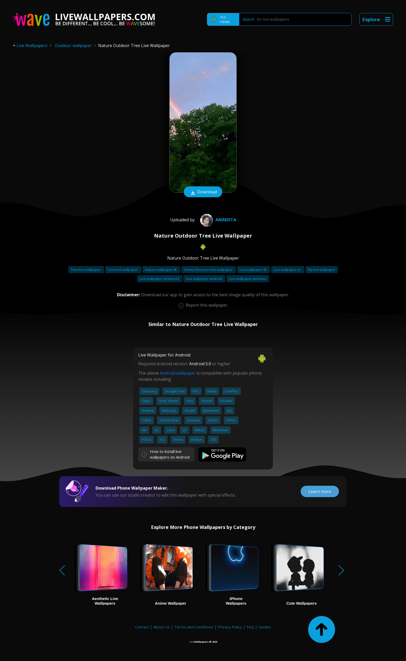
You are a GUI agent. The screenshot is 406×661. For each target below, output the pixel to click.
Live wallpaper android (204, 278)
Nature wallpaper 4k (161, 269)
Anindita (217, 220)
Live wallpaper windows (247, 278)
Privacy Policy (230, 626)
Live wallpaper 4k (253, 269)
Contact (142, 626)
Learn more (319, 491)
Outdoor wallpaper (73, 45)
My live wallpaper (321, 269)
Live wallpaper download (160, 278)
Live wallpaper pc (288, 269)
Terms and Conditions (193, 626)
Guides (264, 626)
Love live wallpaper (123, 269)
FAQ (250, 626)
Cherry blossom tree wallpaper (208, 269)
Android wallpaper (177, 373)
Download (203, 192)
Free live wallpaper (86, 269)
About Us (161, 626)
